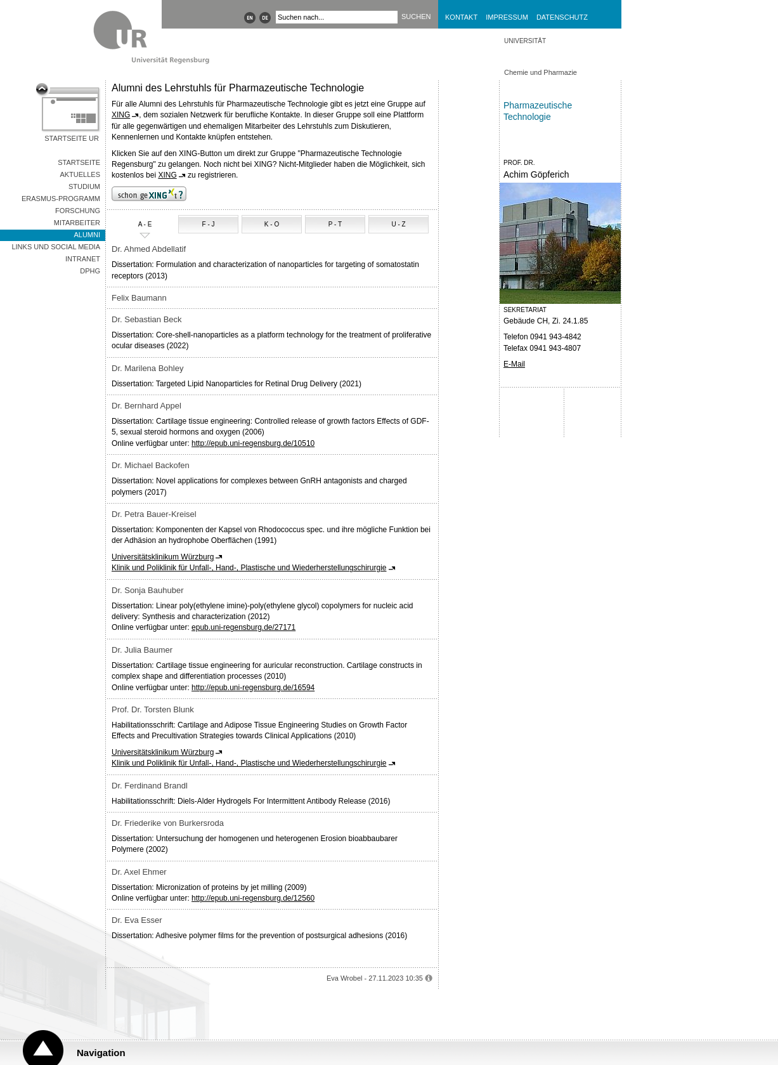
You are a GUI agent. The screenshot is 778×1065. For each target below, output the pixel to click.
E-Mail (514, 364)
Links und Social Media (55, 247)
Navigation (101, 1052)
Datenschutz (562, 17)
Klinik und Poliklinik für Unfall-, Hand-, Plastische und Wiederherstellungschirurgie (249, 567)
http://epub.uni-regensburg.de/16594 (252, 687)
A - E (133, 224)
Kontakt (461, 17)
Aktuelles (80, 174)
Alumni (87, 234)
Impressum (507, 17)
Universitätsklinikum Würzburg (163, 556)
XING (121, 114)
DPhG (90, 271)
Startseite (79, 162)
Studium (84, 186)
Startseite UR (71, 138)
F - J (208, 224)
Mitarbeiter (77, 222)
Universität (525, 40)
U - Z (398, 224)
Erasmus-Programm (61, 198)
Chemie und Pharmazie (540, 72)
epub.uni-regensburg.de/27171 (243, 627)
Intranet (82, 259)
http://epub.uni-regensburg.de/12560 (252, 898)
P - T (335, 224)
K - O (271, 224)
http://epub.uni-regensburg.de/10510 (252, 443)
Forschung (77, 210)
